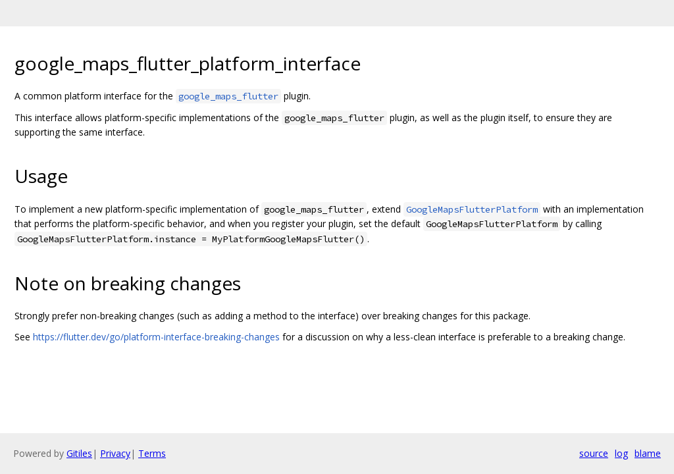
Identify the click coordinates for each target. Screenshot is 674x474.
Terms (152, 453)
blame (648, 453)
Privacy (115, 453)
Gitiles (79, 453)
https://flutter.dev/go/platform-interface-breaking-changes (156, 336)
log (621, 453)
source (593, 453)
